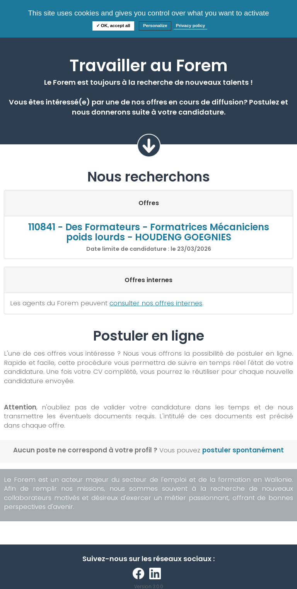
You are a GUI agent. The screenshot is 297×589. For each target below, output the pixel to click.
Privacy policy (190, 25)
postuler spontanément (243, 450)
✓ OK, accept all (113, 25)
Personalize (155, 25)
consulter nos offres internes (155, 303)
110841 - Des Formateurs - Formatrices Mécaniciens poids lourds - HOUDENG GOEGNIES (148, 232)
